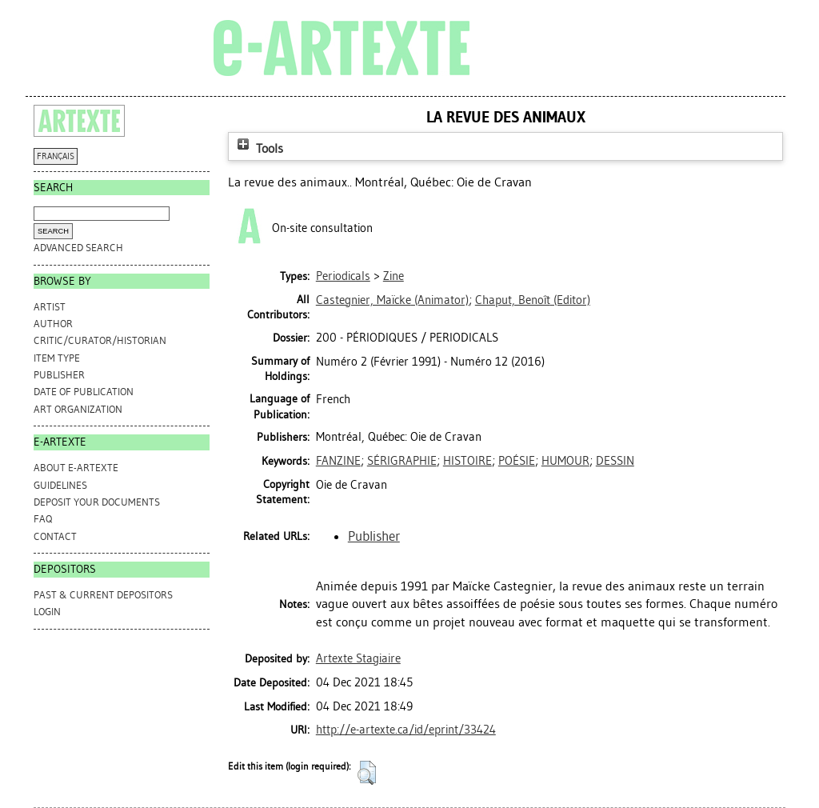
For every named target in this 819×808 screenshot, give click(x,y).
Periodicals (343, 276)
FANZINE (338, 461)
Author (53, 324)
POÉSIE (516, 461)
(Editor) (532, 300)
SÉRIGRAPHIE (402, 461)
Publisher (59, 375)
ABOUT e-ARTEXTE (76, 468)
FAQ (43, 519)
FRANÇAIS (55, 156)
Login (47, 612)
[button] (367, 773)
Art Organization (78, 409)
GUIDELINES (60, 485)
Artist (50, 307)
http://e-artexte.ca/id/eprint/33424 (406, 729)
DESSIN (615, 461)
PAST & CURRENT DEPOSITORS (103, 595)
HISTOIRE (467, 461)
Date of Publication (84, 392)
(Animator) (392, 300)
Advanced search (78, 248)
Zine (393, 276)
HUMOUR (565, 461)
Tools (258, 148)
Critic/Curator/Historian (100, 340)
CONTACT (55, 536)
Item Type (57, 358)
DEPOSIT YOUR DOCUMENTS (97, 502)
